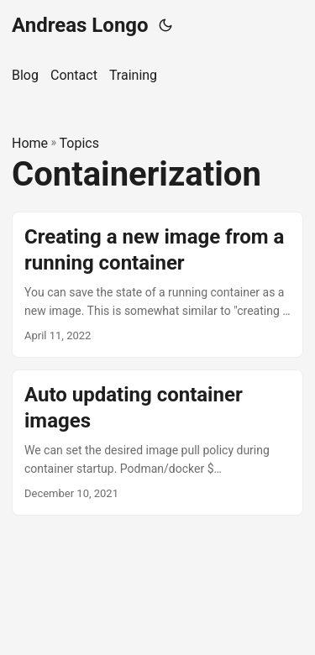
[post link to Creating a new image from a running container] (157, 284)
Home (30, 143)
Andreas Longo (80, 25)
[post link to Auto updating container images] (157, 442)
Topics (79, 143)
